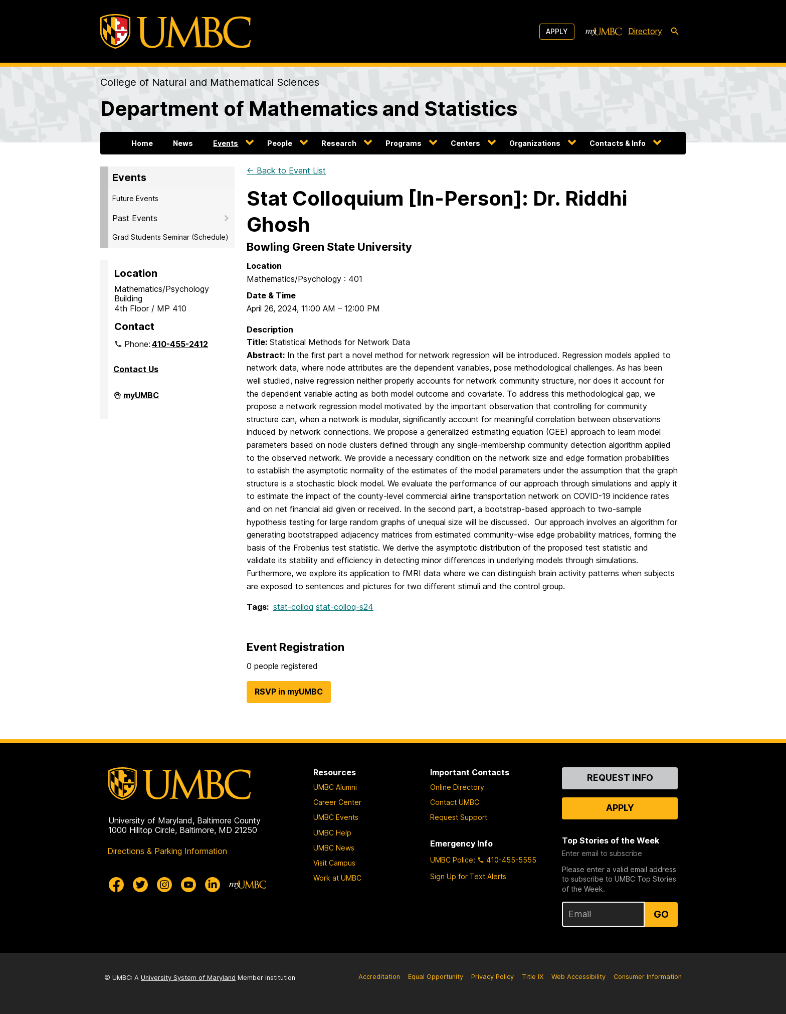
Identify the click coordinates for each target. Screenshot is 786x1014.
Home (142, 143)
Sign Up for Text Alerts (468, 876)
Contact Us (135, 369)
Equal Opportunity (435, 976)
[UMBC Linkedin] (213, 885)
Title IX (532, 976)
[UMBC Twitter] (140, 885)
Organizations (534, 143)
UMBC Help (332, 832)
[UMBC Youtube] (188, 885)
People (279, 143)
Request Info (620, 777)
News (183, 143)
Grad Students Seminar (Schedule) (170, 237)
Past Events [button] (134, 218)
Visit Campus (334, 863)
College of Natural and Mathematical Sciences (209, 82)
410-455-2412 (180, 344)
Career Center (337, 802)
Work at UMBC (337, 878)
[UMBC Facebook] (116, 885)
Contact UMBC (454, 802)
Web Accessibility (578, 976)
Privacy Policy (492, 976)
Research (338, 143)
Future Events (135, 198)
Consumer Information (648, 976)
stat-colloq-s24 (344, 607)
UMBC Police (451, 860)
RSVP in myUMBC (289, 692)
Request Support (458, 817)
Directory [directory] (645, 31)
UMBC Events (335, 817)
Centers (465, 143)
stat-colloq (293, 607)
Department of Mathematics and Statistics (308, 108)
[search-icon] (675, 32)
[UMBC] (175, 31)
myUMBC (141, 399)
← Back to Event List (286, 170)
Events (225, 143)
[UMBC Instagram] (164, 885)
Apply (557, 31)
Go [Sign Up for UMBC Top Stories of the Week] (661, 914)
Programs (403, 143)
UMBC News (333, 847)
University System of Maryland (188, 977)
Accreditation (379, 976)
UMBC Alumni (335, 787)
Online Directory (457, 787)
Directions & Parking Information (167, 851)
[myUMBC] (603, 32)
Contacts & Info (618, 143)
